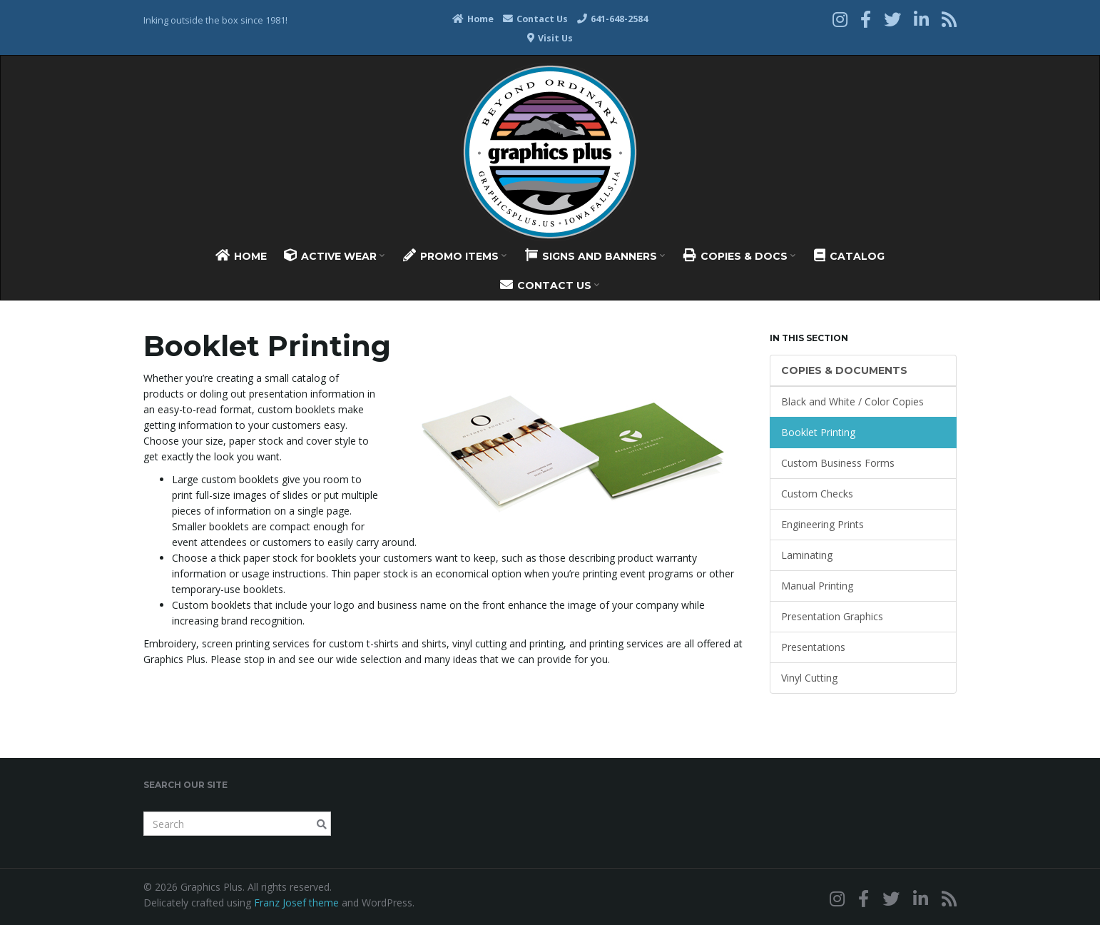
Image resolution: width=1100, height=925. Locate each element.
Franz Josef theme (296, 902)
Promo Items (454, 255)
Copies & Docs (739, 255)
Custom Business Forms (838, 463)
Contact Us (535, 19)
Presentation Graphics (832, 616)
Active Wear (334, 255)
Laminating (806, 555)
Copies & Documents (844, 370)
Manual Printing (817, 585)
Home (473, 19)
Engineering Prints (822, 524)
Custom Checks (817, 493)
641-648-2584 (612, 19)
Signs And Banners (595, 255)
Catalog (849, 255)
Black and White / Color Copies (852, 401)
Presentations (813, 647)
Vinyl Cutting (809, 677)
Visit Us (550, 38)
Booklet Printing (818, 432)
